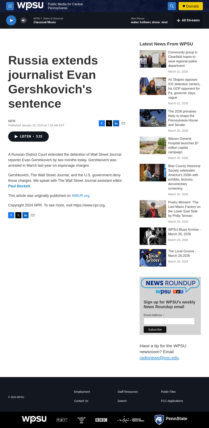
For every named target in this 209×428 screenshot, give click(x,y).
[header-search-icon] (172, 6)
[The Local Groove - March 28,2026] (153, 258)
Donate (192, 6)
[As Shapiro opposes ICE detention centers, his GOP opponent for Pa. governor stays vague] (153, 86)
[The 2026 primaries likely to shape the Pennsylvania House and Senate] (153, 118)
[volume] (23, 20)
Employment (82, 391)
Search (122, 401)
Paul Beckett (19, 186)
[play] (11, 20)
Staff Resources (128, 391)
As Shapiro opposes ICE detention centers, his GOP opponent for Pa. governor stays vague (184, 88)
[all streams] (188, 20)
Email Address (154, 315)
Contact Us (81, 401)
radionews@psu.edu (159, 357)
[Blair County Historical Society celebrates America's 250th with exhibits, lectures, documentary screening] (153, 172)
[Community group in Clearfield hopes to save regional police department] (153, 59)
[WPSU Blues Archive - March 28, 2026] (153, 236)
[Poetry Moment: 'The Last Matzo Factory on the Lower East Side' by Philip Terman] (153, 209)
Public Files (168, 391)
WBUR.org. (81, 196)
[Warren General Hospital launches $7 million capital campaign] (153, 145)
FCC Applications (172, 401)
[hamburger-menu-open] (10, 6)
